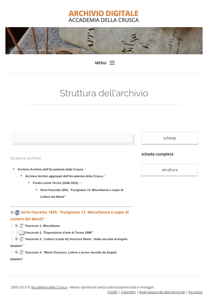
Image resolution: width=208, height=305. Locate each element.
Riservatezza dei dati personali (162, 292)
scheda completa (157, 154)
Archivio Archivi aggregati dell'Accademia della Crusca (64, 176)
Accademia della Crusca (49, 287)
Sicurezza (195, 292)
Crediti (113, 292)
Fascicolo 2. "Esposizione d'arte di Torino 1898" (59, 232)
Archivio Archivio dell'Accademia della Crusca (50, 169)
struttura (170, 169)
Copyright (128, 292)
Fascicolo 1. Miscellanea (42, 225)
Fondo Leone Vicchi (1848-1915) (55, 183)
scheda (170, 138)
